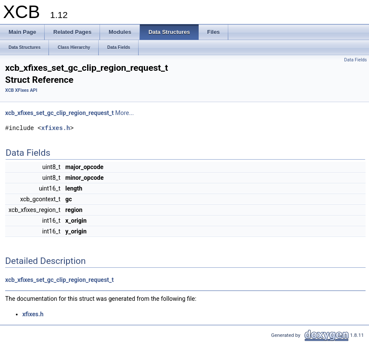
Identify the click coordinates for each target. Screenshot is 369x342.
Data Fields (355, 60)
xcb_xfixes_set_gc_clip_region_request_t (59, 112)
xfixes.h (55, 128)
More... (124, 112)
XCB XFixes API (21, 90)
